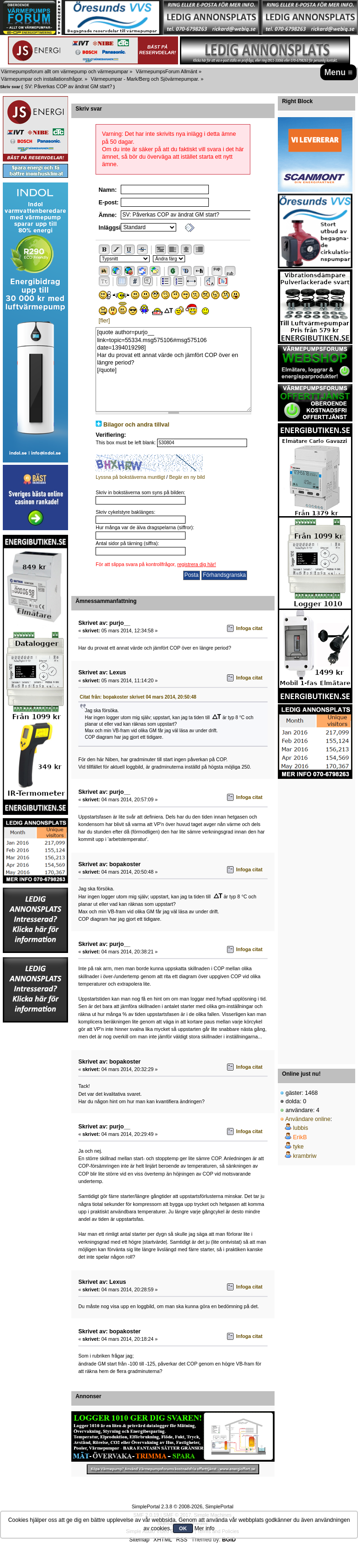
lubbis (300, 1128)
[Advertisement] (315, 919)
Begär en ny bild (187, 477)
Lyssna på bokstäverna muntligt (130, 477)
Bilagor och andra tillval (136, 424)
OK (183, 1528)
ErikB (300, 1137)
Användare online (307, 1119)
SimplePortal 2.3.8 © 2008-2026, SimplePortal (182, 1506)
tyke (298, 1146)
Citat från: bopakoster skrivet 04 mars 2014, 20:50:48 (138, 697)
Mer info (204, 1528)
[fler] (104, 320)
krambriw (305, 1156)
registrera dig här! (196, 564)
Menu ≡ (338, 72)
